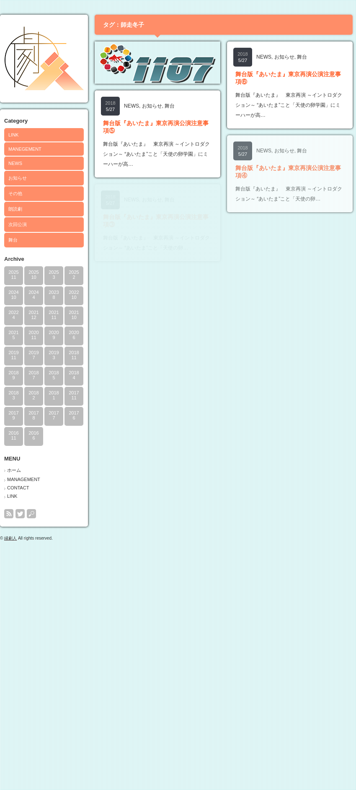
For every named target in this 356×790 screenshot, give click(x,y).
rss (8, 513)
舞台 (13, 239)
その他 (15, 193)
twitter (20, 513)
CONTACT (18, 487)
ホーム (14, 470)
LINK (13, 134)
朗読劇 (15, 208)
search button (31, 513)
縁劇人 (10, 538)
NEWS (15, 163)
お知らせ (17, 177)
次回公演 (17, 224)
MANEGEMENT (24, 149)
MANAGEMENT (23, 479)
